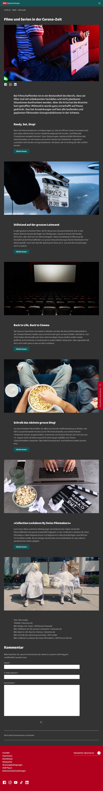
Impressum (7, 756)
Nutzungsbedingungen (12, 765)
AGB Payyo (7, 768)
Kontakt (6, 753)
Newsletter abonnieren (87, 753)
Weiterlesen (21, 151)
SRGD (14, 10)
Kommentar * (9, 683)
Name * (7, 663)
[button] (99, 3)
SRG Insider (22, 10)
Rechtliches (7, 759)
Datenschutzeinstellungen (14, 771)
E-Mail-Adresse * (11, 673)
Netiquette (7, 762)
